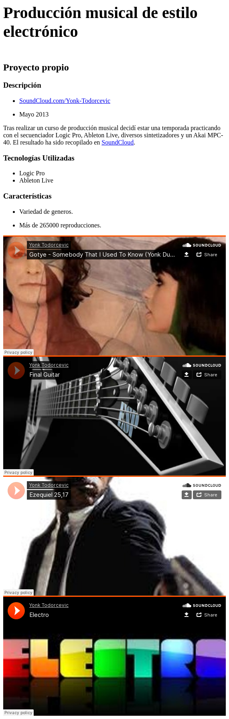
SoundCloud (117, 142)
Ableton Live (36, 180)
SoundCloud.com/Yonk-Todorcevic (64, 100)
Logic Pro (32, 173)
